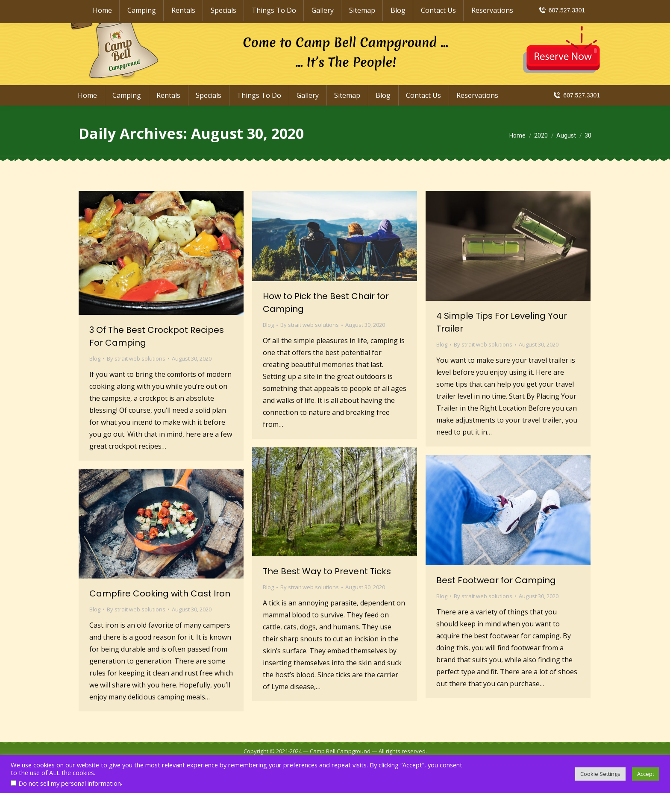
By (136, 358)
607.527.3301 (576, 95)
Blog (94, 358)
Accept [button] (645, 774)
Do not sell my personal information (69, 783)
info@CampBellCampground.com (539, 7)
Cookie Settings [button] (600, 774)
